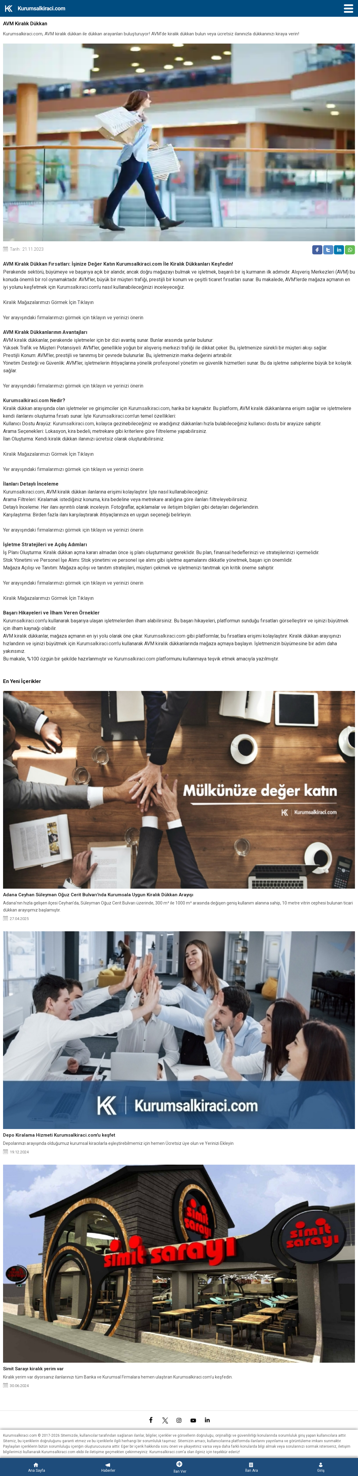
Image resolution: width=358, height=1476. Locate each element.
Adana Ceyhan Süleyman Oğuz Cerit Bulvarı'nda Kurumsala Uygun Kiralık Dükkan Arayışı (98, 894)
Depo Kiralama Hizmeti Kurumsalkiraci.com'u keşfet (59, 1135)
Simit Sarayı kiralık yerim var (33, 1369)
